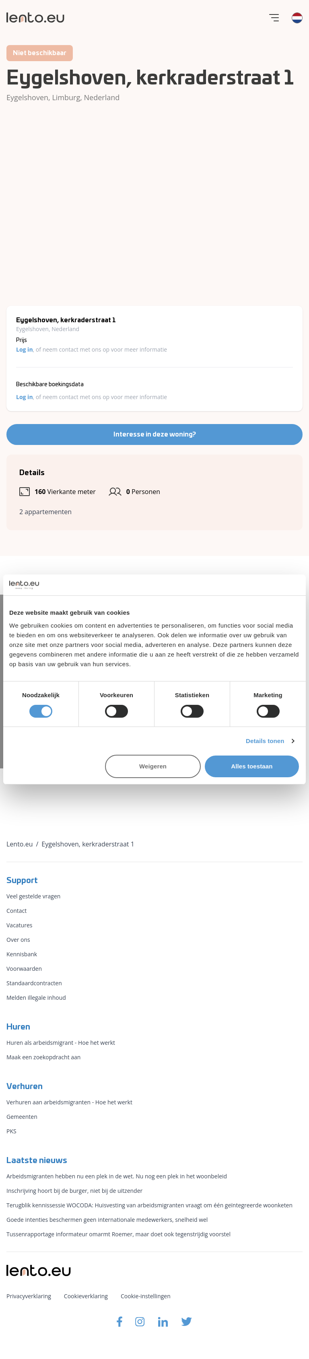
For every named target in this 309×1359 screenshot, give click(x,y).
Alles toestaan (251, 766)
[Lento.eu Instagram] (140, 1321)
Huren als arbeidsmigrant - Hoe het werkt (60, 1042)
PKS (11, 1131)
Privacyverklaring (28, 1296)
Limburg (66, 97)
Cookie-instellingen (146, 1296)
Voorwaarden (24, 968)
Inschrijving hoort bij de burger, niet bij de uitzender (74, 1190)
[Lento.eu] (35, 17)
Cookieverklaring (86, 1296)
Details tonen (265, 740)
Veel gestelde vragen (33, 896)
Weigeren (153, 766)
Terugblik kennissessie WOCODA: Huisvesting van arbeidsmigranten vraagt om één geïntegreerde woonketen (149, 1205)
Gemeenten (21, 1116)
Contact (16, 910)
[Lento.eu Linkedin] (163, 1321)
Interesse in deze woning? (154, 434)
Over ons (18, 939)
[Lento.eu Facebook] (119, 1321)
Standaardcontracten (34, 983)
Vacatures (19, 925)
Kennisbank (21, 954)
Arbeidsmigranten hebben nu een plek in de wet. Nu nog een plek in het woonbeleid (116, 1176)
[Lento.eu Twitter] (186, 1321)
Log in (24, 349)
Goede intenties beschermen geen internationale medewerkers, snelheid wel (107, 1219)
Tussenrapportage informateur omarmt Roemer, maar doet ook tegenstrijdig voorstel (118, 1234)
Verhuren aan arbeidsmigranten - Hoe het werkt (69, 1102)
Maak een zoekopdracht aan (43, 1057)
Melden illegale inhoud (36, 997)
